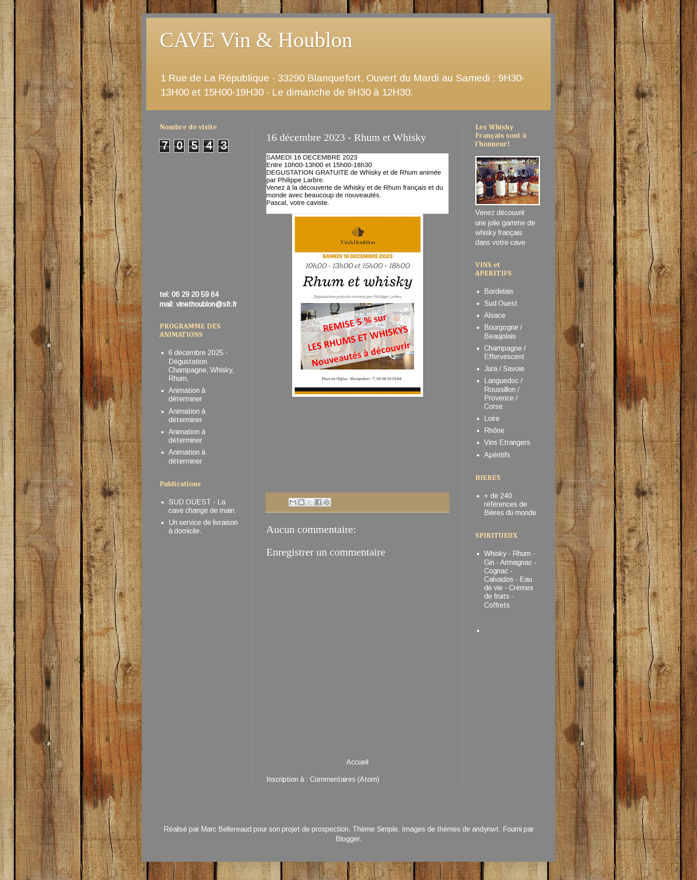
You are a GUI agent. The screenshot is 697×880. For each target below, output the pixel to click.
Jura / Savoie (504, 368)
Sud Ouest (500, 303)
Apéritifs (497, 455)
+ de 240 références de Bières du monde (510, 504)
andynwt (485, 829)
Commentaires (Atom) (344, 779)
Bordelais (498, 291)
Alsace (494, 315)
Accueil (357, 762)
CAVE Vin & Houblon (256, 40)
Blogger (348, 839)
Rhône (494, 430)
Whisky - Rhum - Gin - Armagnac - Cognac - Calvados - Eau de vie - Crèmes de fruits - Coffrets (510, 579)
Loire (492, 418)
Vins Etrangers (507, 442)
